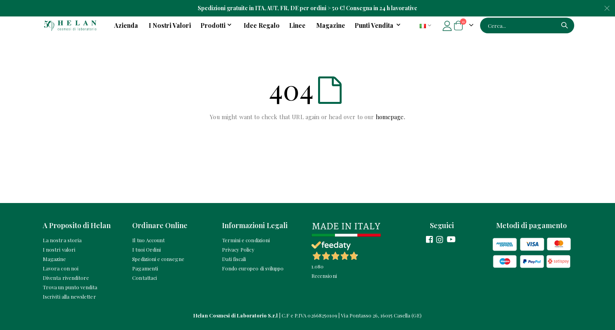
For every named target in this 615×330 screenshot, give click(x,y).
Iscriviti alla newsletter (69, 296)
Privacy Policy (238, 249)
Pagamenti (145, 268)
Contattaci (144, 277)
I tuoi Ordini (146, 249)
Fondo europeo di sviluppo (253, 268)
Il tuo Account (148, 240)
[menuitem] (379, 25)
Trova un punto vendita (70, 287)
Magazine (54, 259)
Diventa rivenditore (66, 277)
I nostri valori (59, 249)
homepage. (390, 117)
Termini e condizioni (246, 240)
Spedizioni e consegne (158, 259)
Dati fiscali (234, 259)
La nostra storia (62, 240)
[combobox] (527, 25)
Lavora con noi (60, 268)
